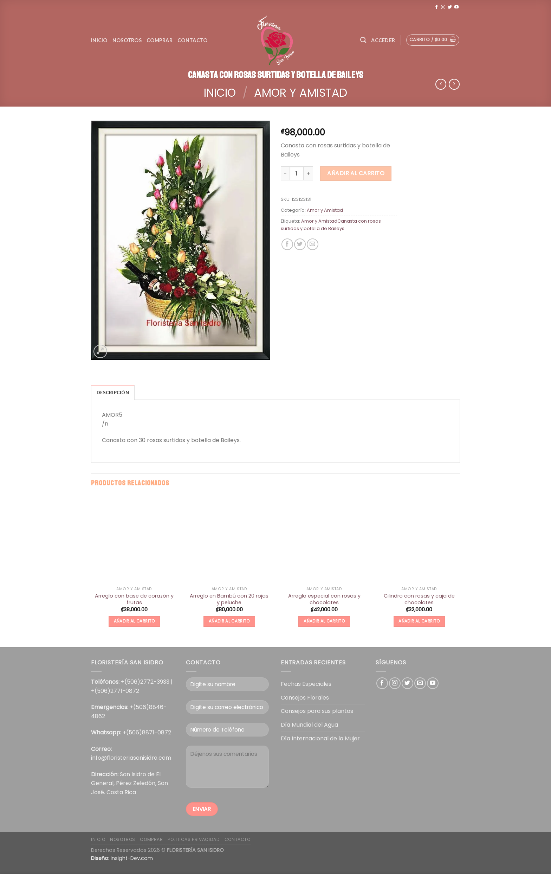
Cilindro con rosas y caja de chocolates (419, 599)
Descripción (113, 392)
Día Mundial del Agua (309, 725)
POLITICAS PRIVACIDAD (194, 839)
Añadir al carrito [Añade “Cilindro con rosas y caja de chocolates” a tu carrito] (419, 621)
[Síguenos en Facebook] (436, 7)
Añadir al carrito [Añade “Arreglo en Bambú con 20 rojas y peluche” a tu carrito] (229, 621)
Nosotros (127, 40)
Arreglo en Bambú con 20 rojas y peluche (229, 599)
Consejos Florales (305, 698)
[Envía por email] (312, 244)
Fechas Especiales (306, 684)
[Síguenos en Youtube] (456, 7)
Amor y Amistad (300, 93)
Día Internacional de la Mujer (320, 738)
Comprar (160, 40)
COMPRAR (151, 839)
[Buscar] (363, 40)
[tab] (113, 392)
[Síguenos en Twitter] (450, 7)
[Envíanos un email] (420, 683)
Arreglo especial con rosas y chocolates (324, 599)
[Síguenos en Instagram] (443, 7)
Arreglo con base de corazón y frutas (134, 599)
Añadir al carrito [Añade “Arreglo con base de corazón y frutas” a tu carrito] (134, 621)
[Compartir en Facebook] (287, 244)
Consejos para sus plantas (317, 711)
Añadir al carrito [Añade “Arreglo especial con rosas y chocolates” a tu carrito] (324, 621)
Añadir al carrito (355, 173)
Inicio (99, 40)
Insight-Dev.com (132, 858)
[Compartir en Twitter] (300, 244)
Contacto (192, 40)
